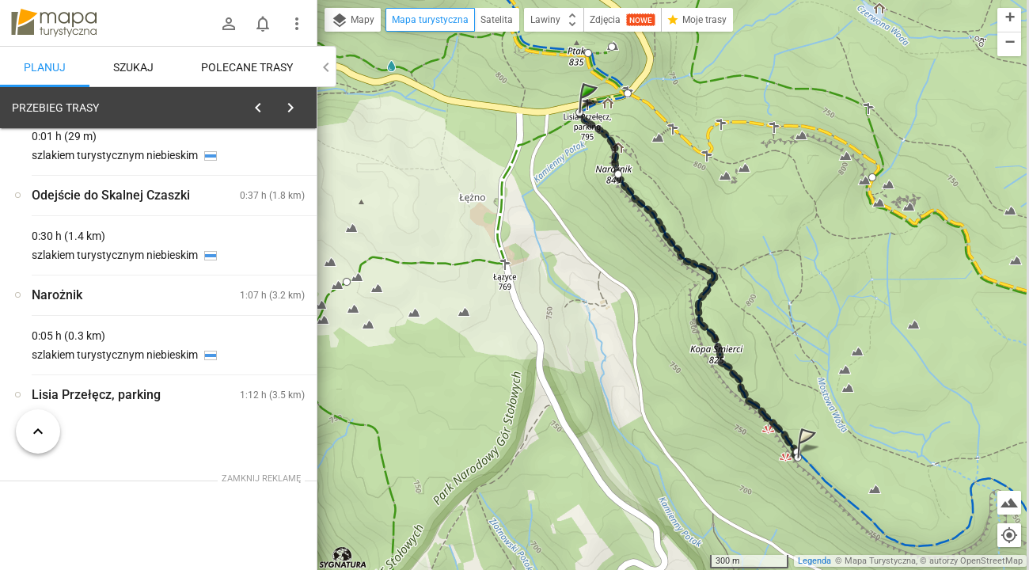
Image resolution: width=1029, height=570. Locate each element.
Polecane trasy (247, 67)
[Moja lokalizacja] (1009, 535)
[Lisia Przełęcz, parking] (95, 350)
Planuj (45, 67)
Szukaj (133, 67)
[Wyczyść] (299, 103)
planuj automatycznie (254, 218)
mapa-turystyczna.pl (54, 23)
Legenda (814, 561)
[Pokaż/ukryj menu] (296, 23)
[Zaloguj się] (228, 23)
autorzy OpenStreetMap (976, 561)
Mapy (352, 20)
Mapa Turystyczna (880, 561)
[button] (590, 113)
